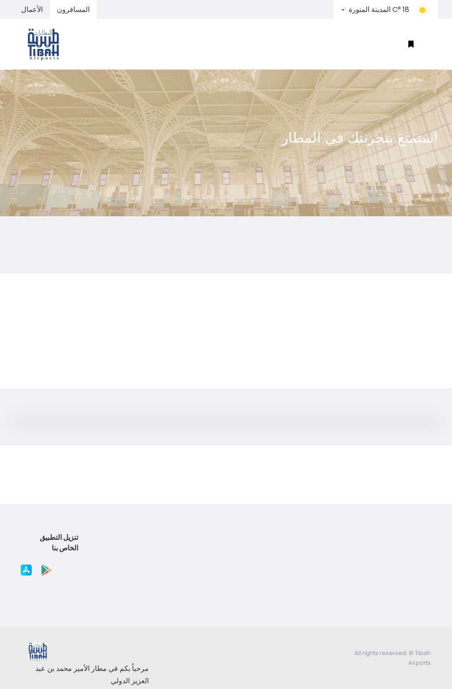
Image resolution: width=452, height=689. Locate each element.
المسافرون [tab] (73, 9)
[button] (411, 44)
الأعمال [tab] (32, 9)
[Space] (47, 44)
